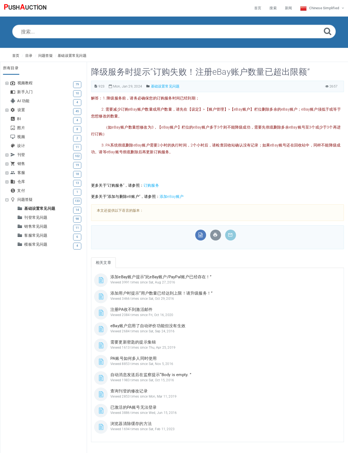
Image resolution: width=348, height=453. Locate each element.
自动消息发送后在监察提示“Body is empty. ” (150, 374)
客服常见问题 (36, 235)
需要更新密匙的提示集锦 (133, 342)
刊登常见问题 (36, 217)
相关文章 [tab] (103, 262)
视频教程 (25, 83)
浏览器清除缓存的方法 (131, 423)
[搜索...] (174, 31)
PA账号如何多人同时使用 (133, 358)
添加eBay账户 (172, 196)
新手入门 (25, 92)
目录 (28, 56)
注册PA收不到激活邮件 (131, 309)
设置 (21, 110)
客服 (21, 172)
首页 (15, 56)
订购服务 (151, 185)
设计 (21, 145)
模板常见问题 (36, 244)
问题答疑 (45, 56)
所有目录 (10, 68)
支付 (21, 190)
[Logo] (25, 8)
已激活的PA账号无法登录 (133, 407)
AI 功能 (24, 101)
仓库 (21, 181)
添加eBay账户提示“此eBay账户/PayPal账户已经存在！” (161, 276)
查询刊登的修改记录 (129, 391)
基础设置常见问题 (72, 56)
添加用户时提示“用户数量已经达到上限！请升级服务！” (161, 293)
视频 (21, 137)
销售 (21, 163)
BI (19, 119)
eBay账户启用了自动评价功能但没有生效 (147, 325)
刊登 (21, 154)
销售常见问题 (36, 226)
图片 (21, 128)
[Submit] (327, 31)
